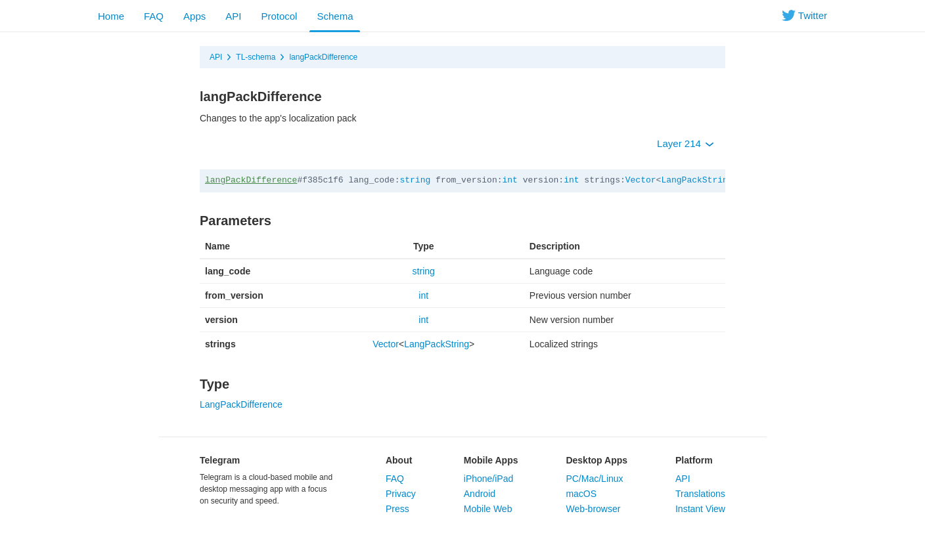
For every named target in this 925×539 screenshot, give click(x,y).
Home (111, 16)
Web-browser (593, 509)
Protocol (279, 16)
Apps (194, 16)
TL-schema (255, 57)
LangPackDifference (241, 404)
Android (479, 493)
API (233, 16)
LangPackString (697, 180)
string (414, 180)
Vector (640, 180)
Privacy (401, 493)
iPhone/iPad (489, 478)
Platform (694, 460)
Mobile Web (488, 509)
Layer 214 (685, 143)
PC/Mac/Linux (594, 478)
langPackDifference (323, 57)
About (399, 460)
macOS (581, 493)
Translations (700, 493)
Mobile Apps (491, 460)
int (510, 180)
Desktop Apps (596, 460)
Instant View (700, 509)
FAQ (154, 16)
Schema (335, 16)
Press (397, 509)
